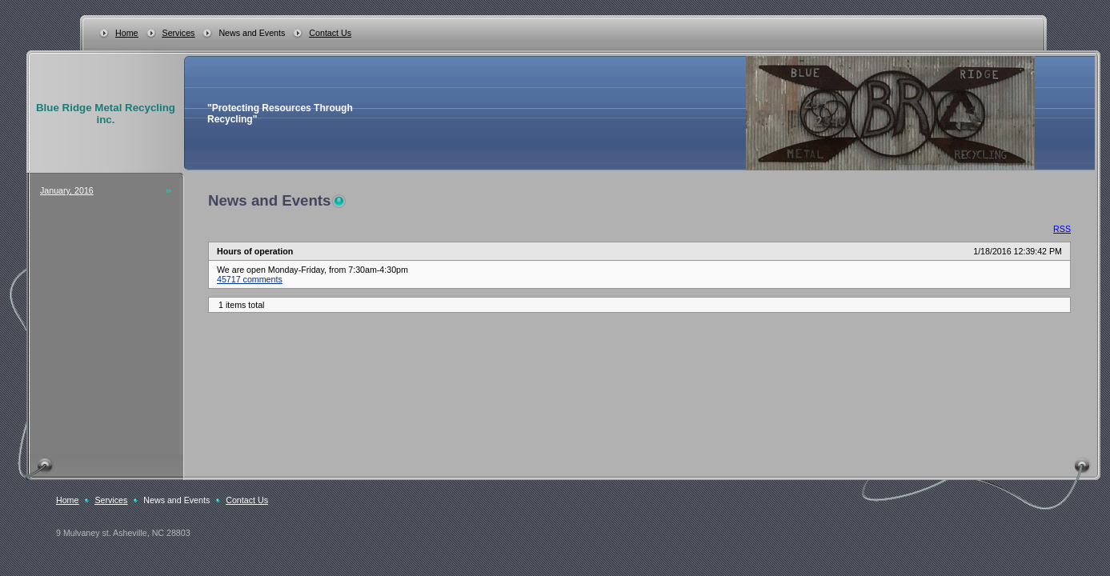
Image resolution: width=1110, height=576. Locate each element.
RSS (1062, 229)
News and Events (251, 33)
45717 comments (250, 279)
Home (126, 33)
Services (178, 33)
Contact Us (330, 33)
